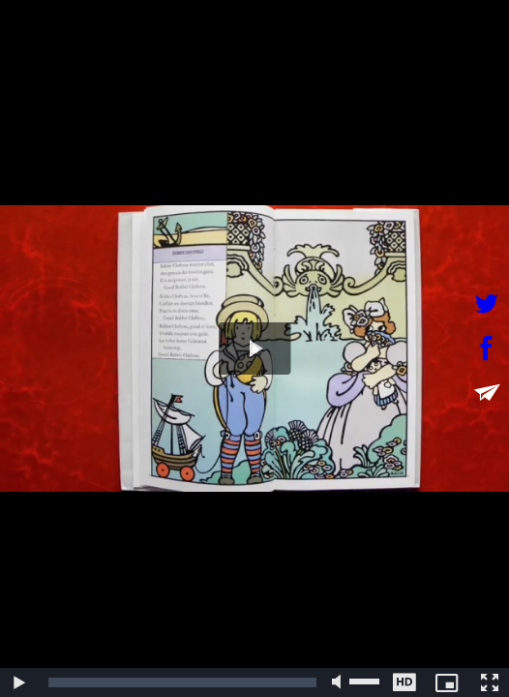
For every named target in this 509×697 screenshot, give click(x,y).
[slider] (182, 682)
